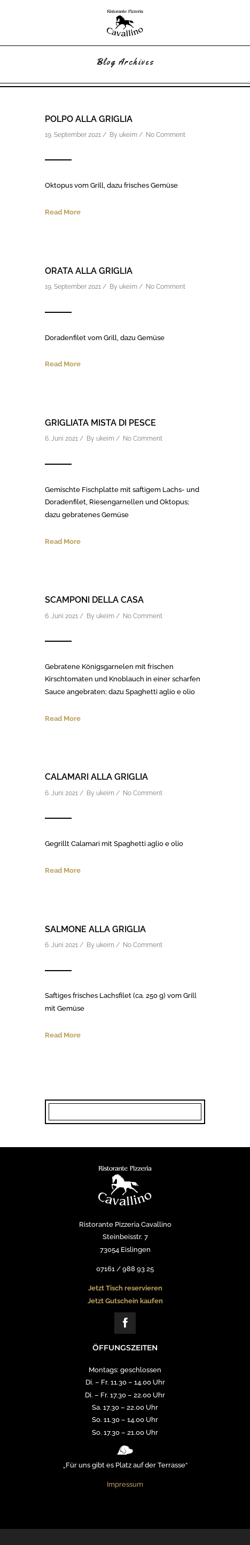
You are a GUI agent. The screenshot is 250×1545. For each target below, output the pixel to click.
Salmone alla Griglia (95, 929)
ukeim (128, 135)
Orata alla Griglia (88, 271)
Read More (63, 212)
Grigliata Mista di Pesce (100, 423)
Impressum (125, 1484)
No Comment (165, 135)
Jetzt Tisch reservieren (125, 1288)
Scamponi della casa (94, 600)
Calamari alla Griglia (96, 777)
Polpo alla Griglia (88, 119)
